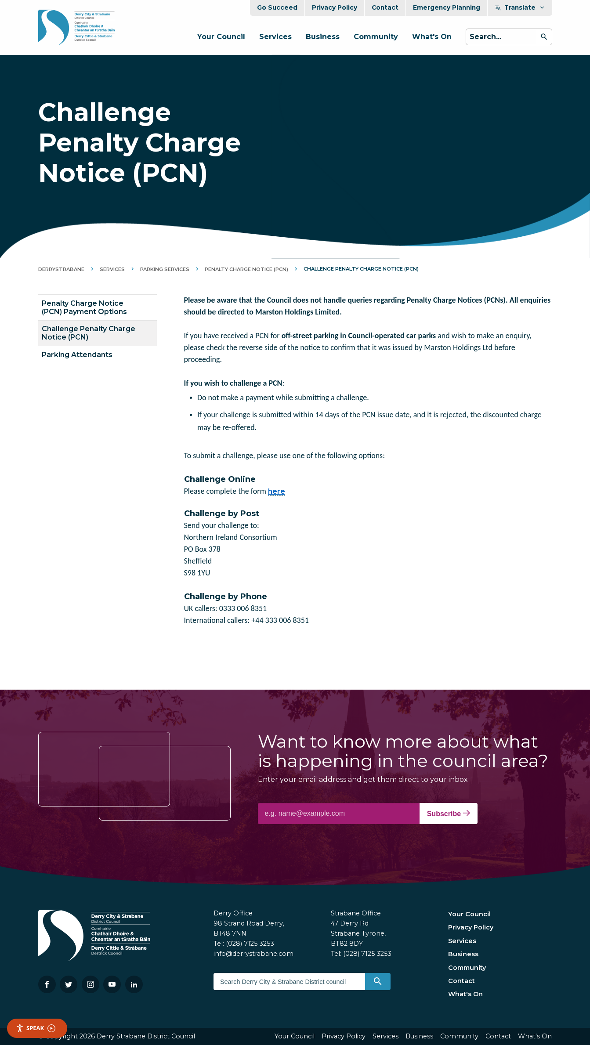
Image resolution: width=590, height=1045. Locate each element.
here (276, 491)
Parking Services (164, 269)
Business (323, 37)
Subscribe (448, 813)
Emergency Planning (446, 7)
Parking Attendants (77, 355)
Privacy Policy (334, 7)
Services (275, 37)
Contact (385, 7)
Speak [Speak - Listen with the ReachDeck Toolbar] (35, 1028)
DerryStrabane (61, 269)
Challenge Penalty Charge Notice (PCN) (88, 333)
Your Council (221, 37)
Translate (520, 7)
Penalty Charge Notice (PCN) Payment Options (84, 307)
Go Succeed (277, 7)
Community (376, 37)
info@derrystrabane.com (253, 954)
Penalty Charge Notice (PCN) (246, 269)
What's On (432, 37)
